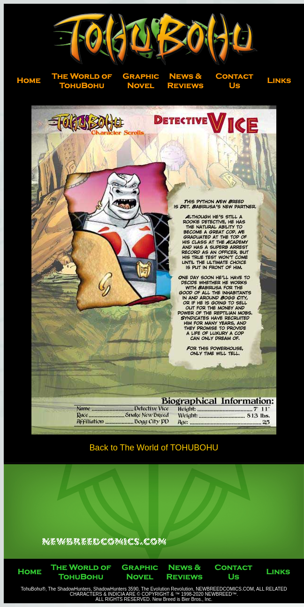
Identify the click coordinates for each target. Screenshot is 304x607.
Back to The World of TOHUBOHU (154, 447)
